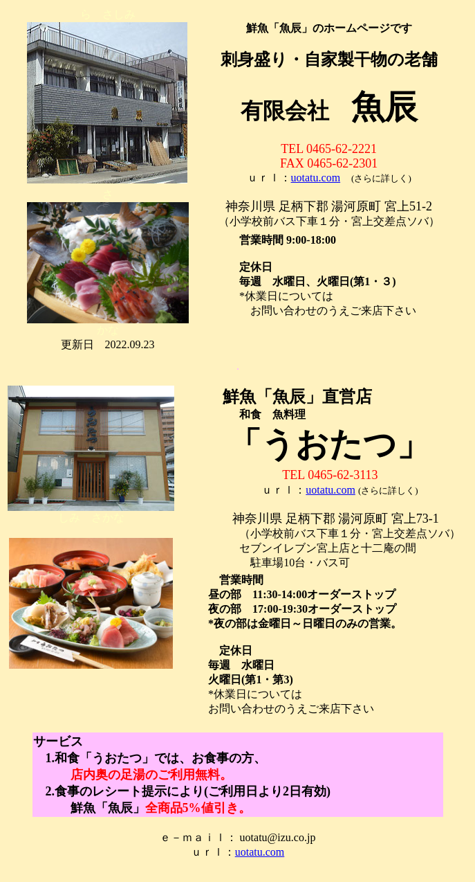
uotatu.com (316, 177)
